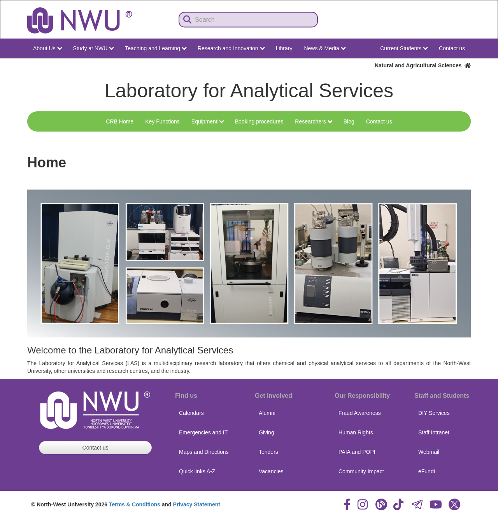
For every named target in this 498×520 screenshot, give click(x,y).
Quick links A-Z (197, 471)
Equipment (207, 121)
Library (284, 48)
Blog (349, 121)
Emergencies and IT (203, 432)
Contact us (452, 48)
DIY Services (434, 413)
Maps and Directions (204, 452)
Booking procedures (259, 121)
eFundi (426, 471)
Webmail (428, 452)
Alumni (267, 413)
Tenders (268, 452)
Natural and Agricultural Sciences (423, 65)
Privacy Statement (196, 504)
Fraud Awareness (359, 413)
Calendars (191, 413)
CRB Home (119, 121)
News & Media (324, 48)
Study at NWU (93, 48)
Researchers (313, 121)
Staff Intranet (433, 432)
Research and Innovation (231, 48)
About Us (47, 48)
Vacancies (271, 471)
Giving (266, 432)
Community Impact (361, 471)
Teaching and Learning (156, 48)
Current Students (404, 48)
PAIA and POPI (356, 452)
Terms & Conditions (134, 504)
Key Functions (162, 121)
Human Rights (355, 432)
